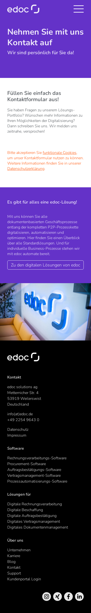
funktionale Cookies (59, 152)
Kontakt (13, 567)
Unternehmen (19, 550)
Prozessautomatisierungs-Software (37, 481)
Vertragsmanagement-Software (34, 475)
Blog (11, 561)
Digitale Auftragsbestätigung (32, 515)
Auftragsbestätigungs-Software (34, 469)
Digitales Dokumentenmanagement (37, 527)
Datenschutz (17, 429)
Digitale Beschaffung (25, 510)
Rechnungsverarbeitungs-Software (36, 458)
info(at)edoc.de (20, 414)
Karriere (13, 556)
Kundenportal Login (24, 579)
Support (14, 573)
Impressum (16, 435)
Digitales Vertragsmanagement (33, 521)
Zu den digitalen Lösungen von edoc (45, 265)
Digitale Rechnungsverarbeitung (34, 504)
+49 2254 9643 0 (23, 420)
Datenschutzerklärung (25, 168)
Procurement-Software (26, 464)
